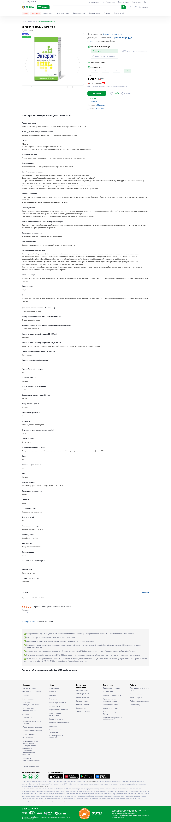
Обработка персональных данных (31, 759)
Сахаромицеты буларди (121, 38)
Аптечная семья (82, 690)
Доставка (26, 695)
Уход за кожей (119, 13)
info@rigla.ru (120, 817)
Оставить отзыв (55, 706)
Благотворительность (57, 702)
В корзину (97, 93)
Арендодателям (94, 2)
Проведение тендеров (111, 688)
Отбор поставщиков (111, 705)
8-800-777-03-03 (30, 809)
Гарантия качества (56, 719)
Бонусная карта (123, 2)
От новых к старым (34, 598)
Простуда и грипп (79, 13)
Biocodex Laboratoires (112, 34)
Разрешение (27, 718)
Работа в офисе (136, 697)
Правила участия (82, 697)
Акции (25, 13)
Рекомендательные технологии (56, 731)
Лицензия (26, 714)
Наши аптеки (136, 2)
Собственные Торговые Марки (112, 713)
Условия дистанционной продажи (31, 722)
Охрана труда (135, 705)
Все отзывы (145, 592)
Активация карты (83, 694)
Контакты (53, 699)
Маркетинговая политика (32, 727)
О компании (54, 688)
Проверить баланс (83, 701)
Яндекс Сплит (48, 13)
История (52, 692)
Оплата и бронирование (31, 692)
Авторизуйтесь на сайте (30, 621)
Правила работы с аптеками (56, 737)
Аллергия (107, 13)
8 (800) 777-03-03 (43, 786)
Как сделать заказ (29, 688)
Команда (52, 695)
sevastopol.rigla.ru (91, 781)
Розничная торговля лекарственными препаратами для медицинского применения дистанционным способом (30, 748)
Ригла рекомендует (62, 13)
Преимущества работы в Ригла (139, 689)
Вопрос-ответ (81, 708)
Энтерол (90, 41)
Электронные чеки (83, 712)
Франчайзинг (108, 692)
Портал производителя (112, 695)
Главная (24, 21)
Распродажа (36, 13)
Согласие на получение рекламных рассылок (31, 765)
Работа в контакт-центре (139, 701)
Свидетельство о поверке (59, 723)
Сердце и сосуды (94, 13)
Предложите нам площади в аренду (110, 700)
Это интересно (28, 699)
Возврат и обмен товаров (32, 731)
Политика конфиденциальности (30, 704)
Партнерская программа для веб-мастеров (112, 719)
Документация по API (111, 708)
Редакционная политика (58, 710)
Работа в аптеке (136, 694)
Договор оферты (28, 734)
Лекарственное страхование (55, 714)
